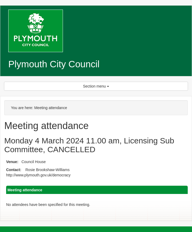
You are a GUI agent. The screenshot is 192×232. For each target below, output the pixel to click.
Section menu (96, 86)
